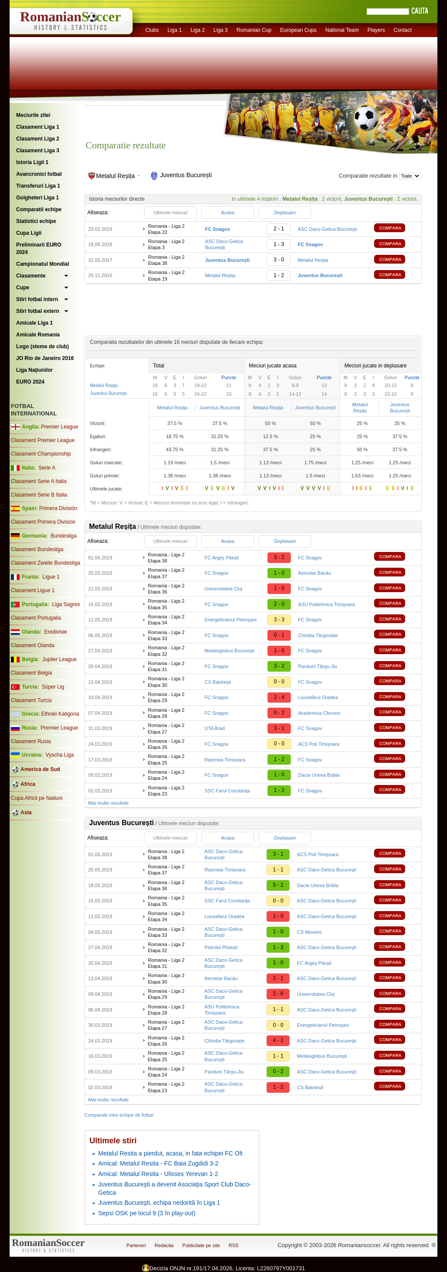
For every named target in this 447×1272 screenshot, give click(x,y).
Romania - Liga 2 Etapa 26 (166, 744)
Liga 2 (197, 30)
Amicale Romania (38, 335)
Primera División (58, 508)
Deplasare (285, 212)
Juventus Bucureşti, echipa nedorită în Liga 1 (159, 1202)
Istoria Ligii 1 (32, 162)
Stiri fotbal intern (37, 299)
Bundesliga (63, 536)
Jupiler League (59, 659)
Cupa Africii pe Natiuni (36, 798)
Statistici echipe (36, 221)
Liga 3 (220, 30)
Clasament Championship (41, 454)
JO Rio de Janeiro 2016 (45, 358)
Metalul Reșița (313, 260)
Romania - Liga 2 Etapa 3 (166, 244)
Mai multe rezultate (108, 803)
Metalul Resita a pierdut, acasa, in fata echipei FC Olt (170, 1153)
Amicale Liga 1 (34, 323)
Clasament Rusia (31, 741)
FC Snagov (310, 557)
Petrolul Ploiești (221, 947)
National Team (342, 30)
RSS (234, 1245)
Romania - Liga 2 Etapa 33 (166, 635)
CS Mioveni (309, 932)
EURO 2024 (30, 382)
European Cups (298, 30)
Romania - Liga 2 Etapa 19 (166, 275)
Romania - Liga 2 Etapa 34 (166, 619)
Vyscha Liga (59, 755)
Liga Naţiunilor (34, 370)
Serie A (46, 468)
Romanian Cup (254, 30)
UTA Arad (215, 728)
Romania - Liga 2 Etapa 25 (166, 759)
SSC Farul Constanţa (227, 790)
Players (376, 30)
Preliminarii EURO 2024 (38, 248)
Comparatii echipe (39, 209)
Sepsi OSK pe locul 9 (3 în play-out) (147, 1213)
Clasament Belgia (31, 673)
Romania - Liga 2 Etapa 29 (166, 697)
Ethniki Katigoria (60, 714)
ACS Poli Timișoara (319, 744)
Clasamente (30, 276)
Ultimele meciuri (170, 212)
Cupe (22, 288)
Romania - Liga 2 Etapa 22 (166, 229)
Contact (403, 30)
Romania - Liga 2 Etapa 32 (166, 650)
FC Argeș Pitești (222, 557)
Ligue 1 (50, 577)
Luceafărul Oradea (318, 697)
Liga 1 (175, 30)
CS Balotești (218, 682)
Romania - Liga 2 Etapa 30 (166, 681)
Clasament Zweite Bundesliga (45, 563)
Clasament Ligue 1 (33, 590)
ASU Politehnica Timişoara (326, 604)
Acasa (227, 212)
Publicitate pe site (201, 1245)
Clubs (152, 30)
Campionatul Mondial (42, 264)
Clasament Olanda (32, 645)
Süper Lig (53, 687)
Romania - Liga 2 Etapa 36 (166, 588)
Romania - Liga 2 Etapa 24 (166, 775)
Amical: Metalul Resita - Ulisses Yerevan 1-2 (158, 1173)
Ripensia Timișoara (225, 759)
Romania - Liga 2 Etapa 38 (166, 260)
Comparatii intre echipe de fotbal (118, 1115)
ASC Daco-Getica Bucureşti (327, 229)
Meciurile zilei (33, 115)
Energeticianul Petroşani (231, 619)
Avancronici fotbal (39, 174)
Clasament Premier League (43, 440)
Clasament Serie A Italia (38, 481)
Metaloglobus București (229, 650)
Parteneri (136, 1245)
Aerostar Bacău (314, 573)
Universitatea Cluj (223, 588)
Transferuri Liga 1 (38, 186)
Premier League (59, 427)
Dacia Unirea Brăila (319, 775)
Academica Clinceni (319, 713)
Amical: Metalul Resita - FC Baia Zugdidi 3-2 (158, 1163)
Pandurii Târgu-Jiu (317, 666)
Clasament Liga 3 (37, 150)
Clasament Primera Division (43, 522)
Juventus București (108, 393)
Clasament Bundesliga (37, 549)
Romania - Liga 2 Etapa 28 (166, 713)
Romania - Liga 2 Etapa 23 (166, 790)
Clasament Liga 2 (37, 139)
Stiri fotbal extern (37, 311)
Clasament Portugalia (36, 618)
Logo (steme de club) (42, 346)
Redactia (164, 1245)
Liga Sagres (66, 604)
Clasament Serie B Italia (39, 495)
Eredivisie (55, 632)
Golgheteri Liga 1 (37, 198)
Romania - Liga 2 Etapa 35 (166, 604)
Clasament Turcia (31, 700)
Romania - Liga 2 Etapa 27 (166, 728)
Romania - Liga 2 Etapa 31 (166, 666)
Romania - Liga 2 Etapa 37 (166, 573)
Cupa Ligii (28, 233)
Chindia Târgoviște (318, 635)
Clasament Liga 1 (37, 127)
